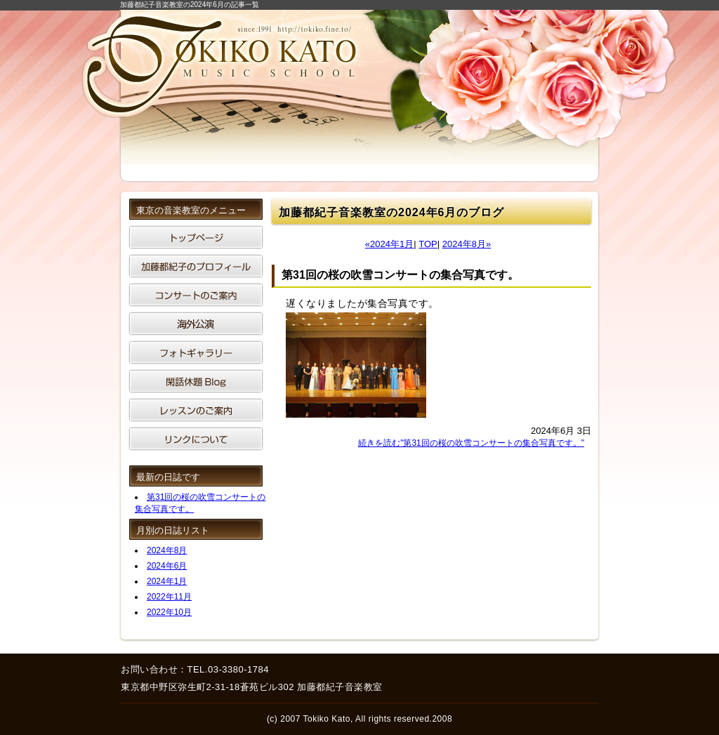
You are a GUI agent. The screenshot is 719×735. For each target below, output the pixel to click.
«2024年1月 (389, 244)
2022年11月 (169, 597)
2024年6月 (167, 566)
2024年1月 (167, 581)
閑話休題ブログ (196, 381)
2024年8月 (167, 550)
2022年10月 (169, 612)
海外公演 (196, 323)
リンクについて (196, 438)
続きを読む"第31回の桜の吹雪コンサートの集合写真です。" (471, 443)
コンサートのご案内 (196, 294)
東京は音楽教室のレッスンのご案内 (196, 410)
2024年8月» (466, 244)
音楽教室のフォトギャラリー (196, 352)
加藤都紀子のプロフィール (196, 266)
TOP (427, 244)
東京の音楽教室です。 (196, 237)
